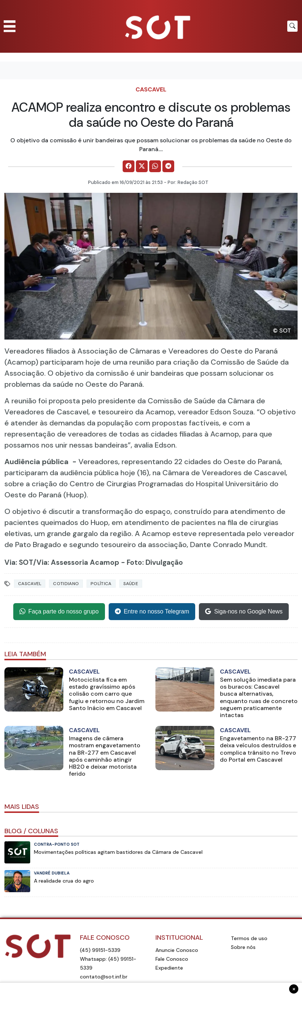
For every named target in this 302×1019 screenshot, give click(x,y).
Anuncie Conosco (176, 950)
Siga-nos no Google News (243, 611)
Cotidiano (66, 584)
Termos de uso (249, 938)
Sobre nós (243, 947)
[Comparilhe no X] (142, 166)
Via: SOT (18, 562)
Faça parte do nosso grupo (59, 611)
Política (101, 584)
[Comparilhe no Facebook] (128, 166)
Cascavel (151, 89)
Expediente (169, 967)
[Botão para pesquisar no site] (292, 26)
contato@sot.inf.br (103, 976)
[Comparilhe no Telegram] (168, 166)
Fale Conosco (171, 959)
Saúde (130, 584)
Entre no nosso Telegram (152, 611)
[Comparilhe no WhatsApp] (155, 166)
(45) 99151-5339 (100, 950)
